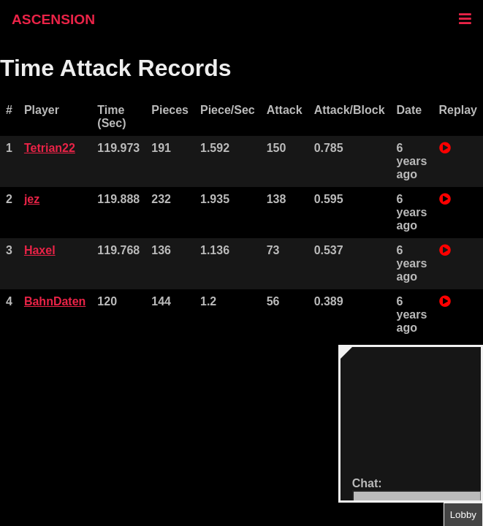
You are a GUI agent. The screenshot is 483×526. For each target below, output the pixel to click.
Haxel (40, 250)
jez (31, 199)
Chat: (367, 483)
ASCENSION (53, 19)
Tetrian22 (49, 148)
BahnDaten (54, 301)
